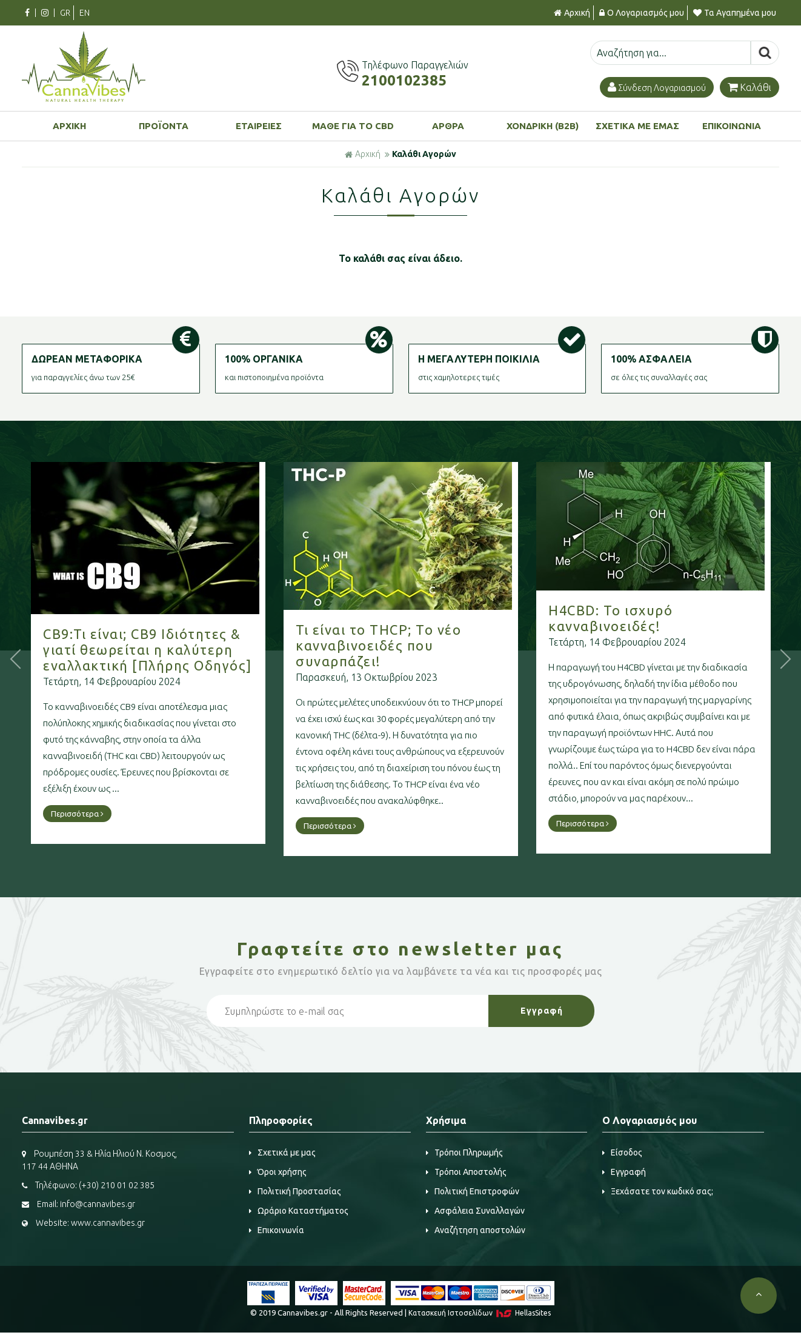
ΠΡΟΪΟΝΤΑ (163, 126)
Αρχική (572, 13)
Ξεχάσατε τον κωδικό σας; (657, 1191)
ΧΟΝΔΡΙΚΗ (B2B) (543, 126)
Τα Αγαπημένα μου (734, 13)
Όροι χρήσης (278, 1172)
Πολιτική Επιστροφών (472, 1191)
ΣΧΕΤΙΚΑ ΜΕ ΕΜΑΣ (637, 126)
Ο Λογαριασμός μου (641, 13)
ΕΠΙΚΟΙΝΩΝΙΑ (731, 126)
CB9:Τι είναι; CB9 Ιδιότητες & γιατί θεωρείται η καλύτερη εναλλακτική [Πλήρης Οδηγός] (189, 649)
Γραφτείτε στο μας (400, 948)
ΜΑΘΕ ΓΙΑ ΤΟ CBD (353, 126)
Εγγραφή (624, 1172)
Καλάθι (749, 87)
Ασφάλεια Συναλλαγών (475, 1211)
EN (84, 13)
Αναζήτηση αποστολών (475, 1230)
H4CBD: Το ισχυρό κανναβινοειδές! (653, 618)
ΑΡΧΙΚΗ (69, 126)
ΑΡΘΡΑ (448, 126)
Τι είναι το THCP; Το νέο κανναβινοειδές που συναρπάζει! (421, 645)
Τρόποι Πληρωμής (464, 1152)
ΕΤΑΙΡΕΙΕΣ (259, 126)
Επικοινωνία (276, 1230)
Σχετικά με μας (282, 1152)
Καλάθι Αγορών (424, 154)
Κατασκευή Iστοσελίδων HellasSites (479, 1313)
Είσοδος (622, 1152)
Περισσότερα (119, 813)
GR (65, 13)
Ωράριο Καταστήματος (298, 1211)
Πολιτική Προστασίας (295, 1191)
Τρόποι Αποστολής (466, 1172)
